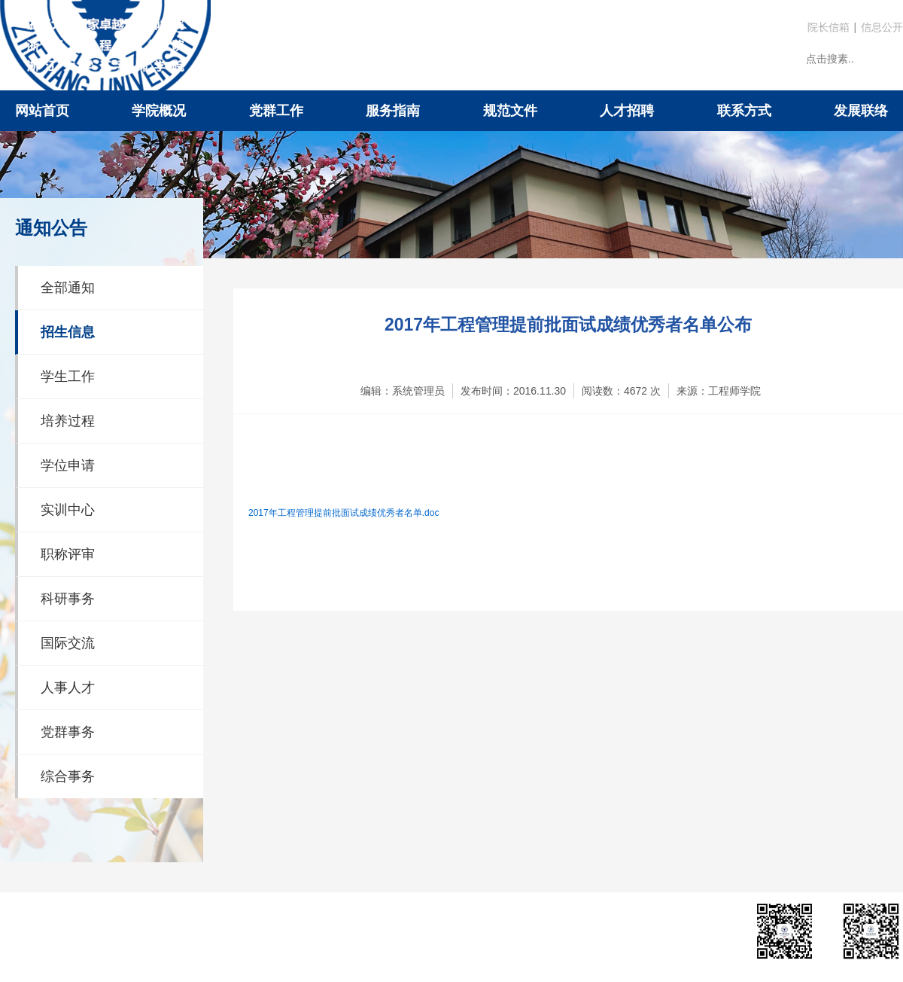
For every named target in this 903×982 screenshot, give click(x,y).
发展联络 (861, 110)
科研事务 (68, 598)
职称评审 (68, 554)
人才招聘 (627, 110)
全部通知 (68, 287)
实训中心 (68, 509)
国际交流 (68, 643)
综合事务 (68, 776)
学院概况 (159, 110)
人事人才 (68, 687)
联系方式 (744, 110)
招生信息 (68, 332)
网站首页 (42, 110)
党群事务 (68, 732)
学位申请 (68, 465)
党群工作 (276, 110)
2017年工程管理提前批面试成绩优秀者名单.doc (343, 513)
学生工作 (68, 376)
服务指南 (393, 110)
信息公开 (882, 27)
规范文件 (510, 110)
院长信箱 (828, 27)
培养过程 (68, 420)
